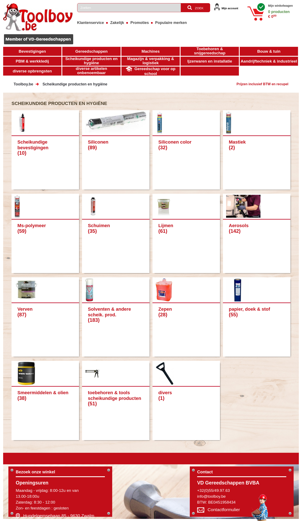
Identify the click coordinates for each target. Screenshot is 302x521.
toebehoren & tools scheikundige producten (114, 395)
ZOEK (195, 7)
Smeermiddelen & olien (42, 392)
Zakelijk (117, 23)
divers (165, 392)
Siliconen (98, 142)
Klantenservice (90, 23)
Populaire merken (171, 23)
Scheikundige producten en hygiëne (75, 84)
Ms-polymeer (31, 225)
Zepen (165, 309)
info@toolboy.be (211, 496)
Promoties (139, 23)
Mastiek (237, 142)
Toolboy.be (23, 84)
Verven (25, 309)
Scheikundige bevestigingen (32, 144)
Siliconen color (174, 142)
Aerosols (239, 225)
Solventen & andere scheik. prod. (109, 311)
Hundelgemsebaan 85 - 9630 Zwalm (58, 515)
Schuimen (99, 225)
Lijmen (165, 225)
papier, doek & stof (249, 309)
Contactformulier (224, 509)
